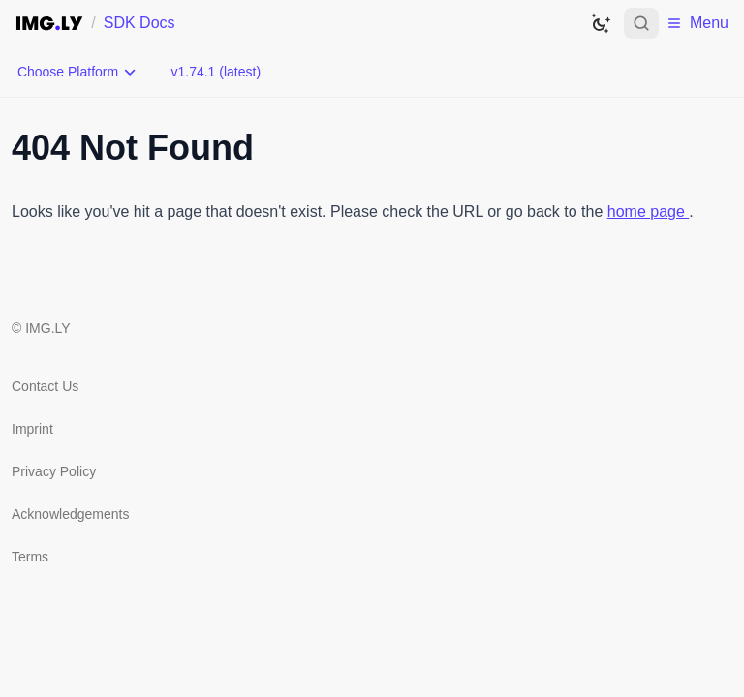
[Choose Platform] (77, 71)
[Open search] (641, 23)
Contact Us (45, 386)
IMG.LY (47, 328)
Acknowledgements (70, 514)
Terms (30, 556)
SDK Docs (139, 23)
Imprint (32, 429)
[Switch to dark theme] (600, 23)
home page (648, 211)
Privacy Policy (54, 471)
